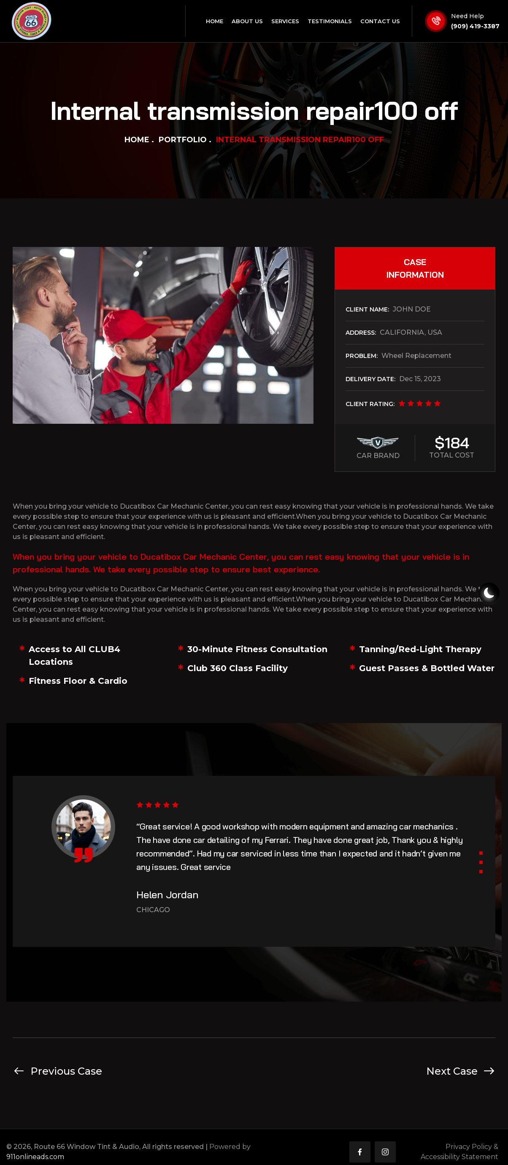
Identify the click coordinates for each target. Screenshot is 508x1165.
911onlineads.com (35, 1157)
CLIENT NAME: (367, 309)
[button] (481, 853)
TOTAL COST (451, 455)
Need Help (467, 16)
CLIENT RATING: (370, 404)
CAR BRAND (378, 456)
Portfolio (183, 139)
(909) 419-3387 (475, 26)
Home (136, 139)
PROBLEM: (362, 356)
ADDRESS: (361, 332)
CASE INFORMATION (415, 268)
